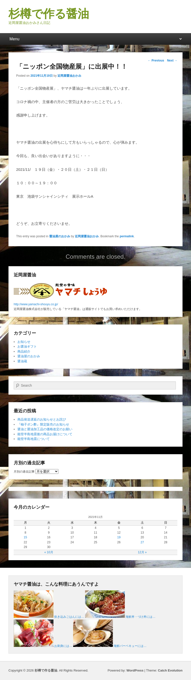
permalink (127, 236)
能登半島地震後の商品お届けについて (44, 434)
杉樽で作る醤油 (48, 13)
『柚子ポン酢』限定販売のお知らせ (43, 424)
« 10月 (48, 552)
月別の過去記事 (24, 471)
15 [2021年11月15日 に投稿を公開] (25, 537)
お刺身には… (63, 646)
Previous (156, 60)
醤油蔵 (22, 361)
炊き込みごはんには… (69, 616)
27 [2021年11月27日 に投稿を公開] (142, 542)
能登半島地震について (33, 439)
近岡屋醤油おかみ (69, 75)
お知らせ (23, 342)
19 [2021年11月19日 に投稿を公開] (118, 537)
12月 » (142, 552)
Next (172, 60)
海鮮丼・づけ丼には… (140, 616)
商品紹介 (23, 351)
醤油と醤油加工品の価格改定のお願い (44, 429)
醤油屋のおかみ (59, 236)
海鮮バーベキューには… (130, 646)
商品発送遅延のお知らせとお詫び (41, 419)
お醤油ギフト (27, 346)
